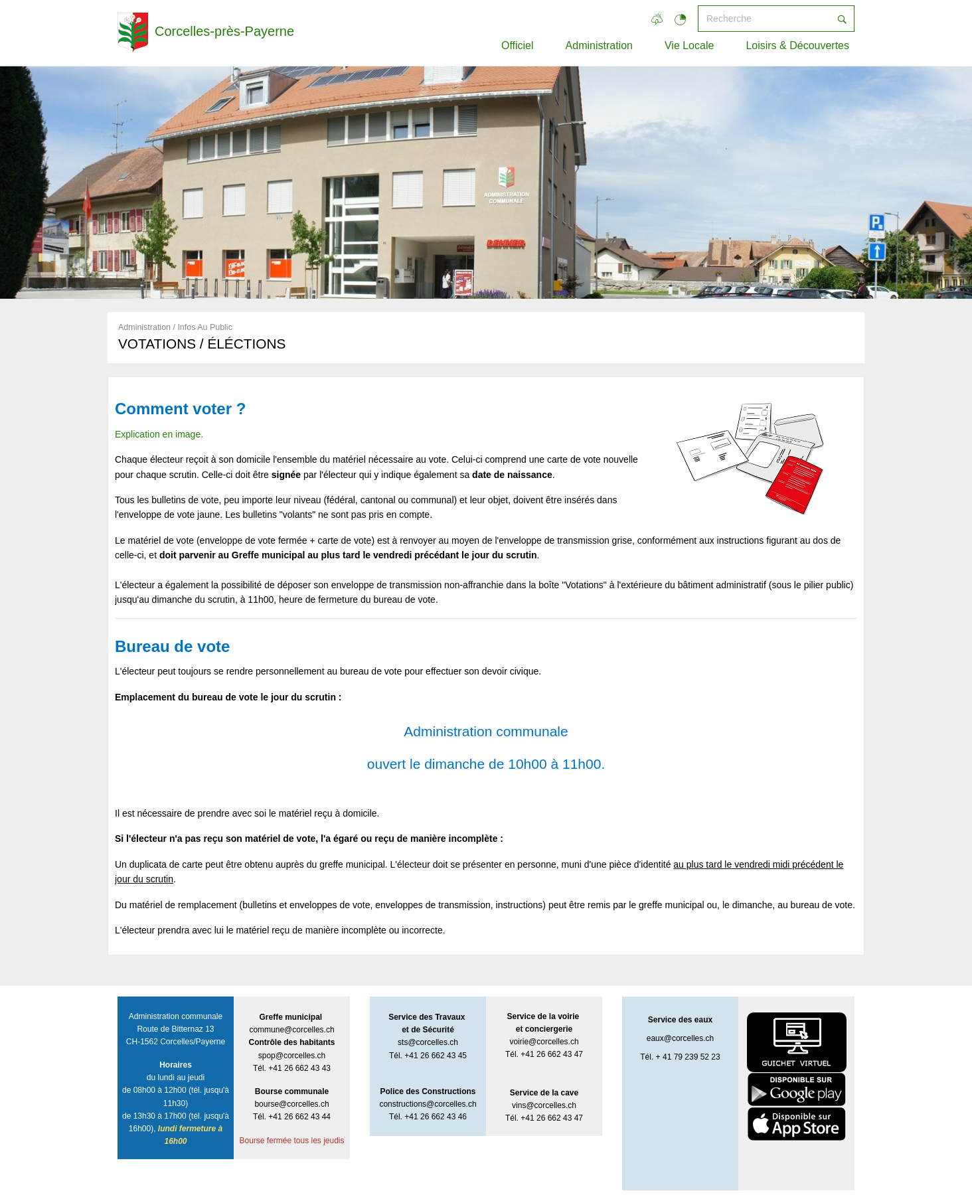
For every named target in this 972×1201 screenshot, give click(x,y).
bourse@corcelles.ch (291, 1104)
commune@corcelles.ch (291, 1029)
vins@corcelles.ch (544, 1105)
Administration (599, 45)
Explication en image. (159, 434)
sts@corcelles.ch (428, 1042)
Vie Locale (689, 45)
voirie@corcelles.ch (543, 1041)
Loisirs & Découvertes (797, 45)
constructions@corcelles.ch (427, 1104)
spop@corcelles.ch (292, 1055)
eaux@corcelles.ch (680, 1038)
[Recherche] (764, 18)
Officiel (517, 45)
